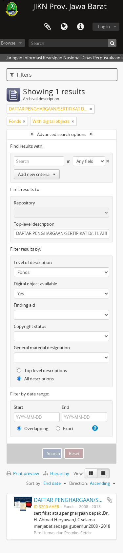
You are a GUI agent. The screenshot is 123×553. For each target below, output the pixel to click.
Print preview (23, 473)
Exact (64, 428)
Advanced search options (61, 134)
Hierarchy (56, 473)
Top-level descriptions (42, 370)
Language (64, 27)
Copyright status (30, 326)
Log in (104, 26)
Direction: (78, 483)
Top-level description (34, 224)
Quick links (80, 27)
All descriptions (35, 379)
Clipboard (47, 27)
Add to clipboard (109, 500)
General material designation (42, 348)
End (65, 407)
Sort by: (33, 483)
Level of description (33, 262)
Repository (24, 203)
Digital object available (35, 284)
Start (18, 407)
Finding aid (24, 305)
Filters (21, 74)
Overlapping (32, 428)
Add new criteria (36, 174)
